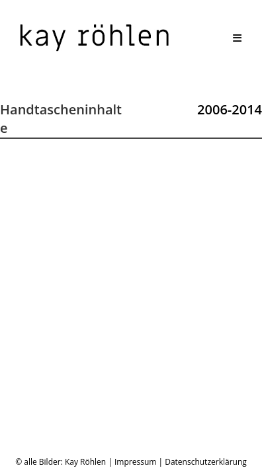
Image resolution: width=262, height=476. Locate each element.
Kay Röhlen (85, 316)
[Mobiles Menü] (237, 37)
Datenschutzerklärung (206, 316)
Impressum (135, 316)
